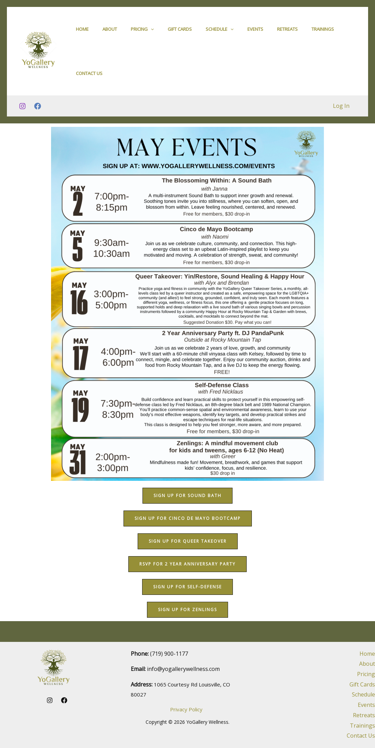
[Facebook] (37, 126)
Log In (342, 126)
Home (82, 34)
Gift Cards (180, 34)
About (109, 34)
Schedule (220, 34)
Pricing (142, 34)
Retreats (287, 34)
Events (255, 34)
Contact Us (89, 89)
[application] (151, 34)
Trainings (323, 34)
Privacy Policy (186, 709)
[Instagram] (22, 126)
